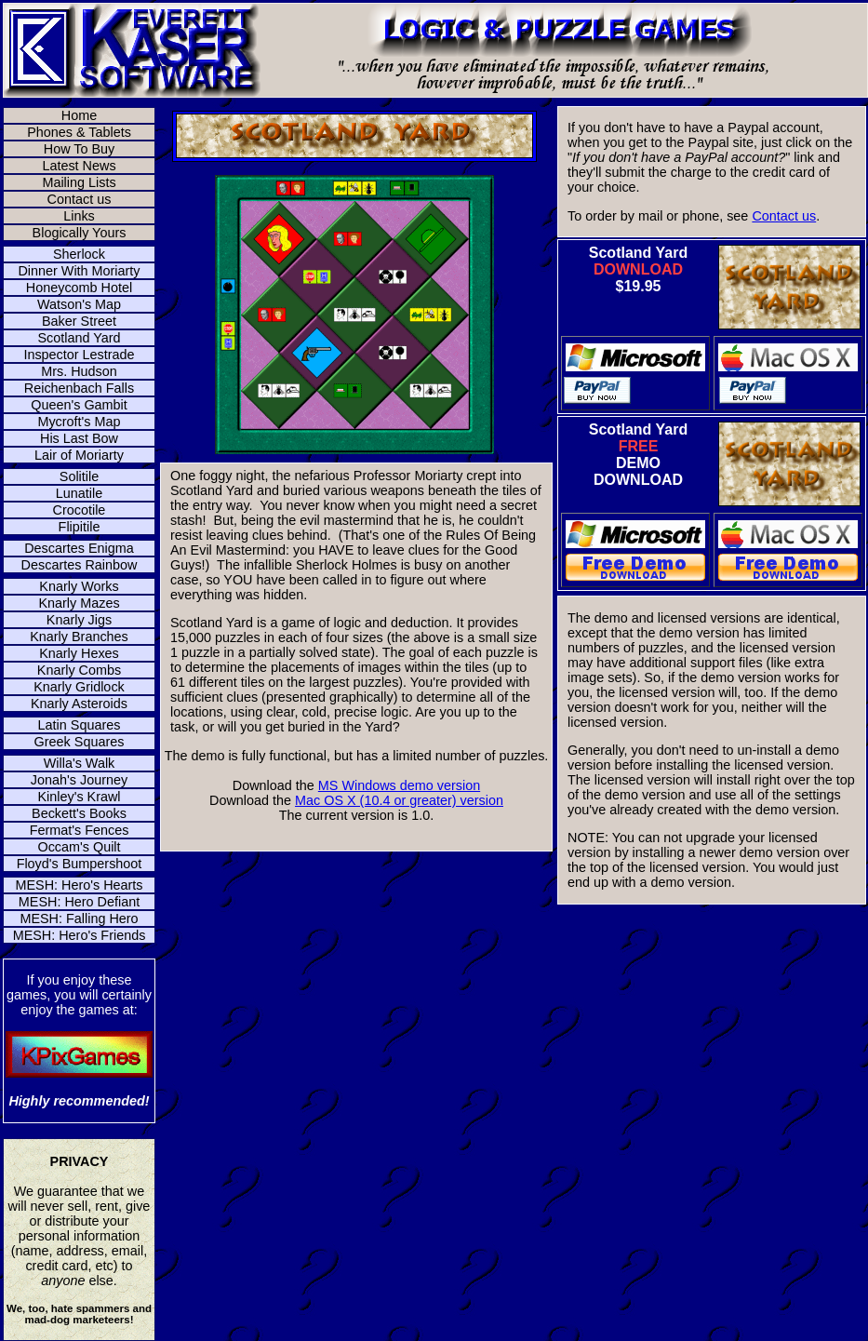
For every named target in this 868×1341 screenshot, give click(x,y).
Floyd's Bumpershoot (79, 863)
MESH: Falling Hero (79, 918)
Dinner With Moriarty (79, 270)
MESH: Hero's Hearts (78, 885)
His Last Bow (79, 438)
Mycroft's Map (78, 421)
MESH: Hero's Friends (79, 935)
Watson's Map (79, 304)
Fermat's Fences (79, 830)
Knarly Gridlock (79, 686)
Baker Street (79, 321)
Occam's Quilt (78, 846)
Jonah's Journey (79, 779)
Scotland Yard (78, 337)
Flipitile (79, 526)
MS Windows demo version (399, 785)
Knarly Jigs (79, 619)
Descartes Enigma (79, 548)
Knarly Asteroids (79, 703)
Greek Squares (79, 741)
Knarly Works (78, 586)
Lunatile (79, 493)
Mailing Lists (78, 182)
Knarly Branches (79, 636)
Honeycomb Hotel (79, 287)
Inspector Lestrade (78, 354)
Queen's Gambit (79, 404)
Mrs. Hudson (79, 371)
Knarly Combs (79, 670)
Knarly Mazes (78, 603)
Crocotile (79, 510)
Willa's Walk (79, 763)
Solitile (79, 476)
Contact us (79, 199)
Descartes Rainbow (79, 564)
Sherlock (79, 254)
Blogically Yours (80, 232)
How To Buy (79, 148)
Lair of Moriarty (79, 455)
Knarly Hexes (79, 653)
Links (79, 215)
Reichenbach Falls (79, 388)
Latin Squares (79, 724)
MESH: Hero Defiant (79, 901)
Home (79, 115)
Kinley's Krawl (78, 796)
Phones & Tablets (79, 132)
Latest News (78, 165)
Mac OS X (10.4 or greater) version (399, 800)
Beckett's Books (79, 813)
